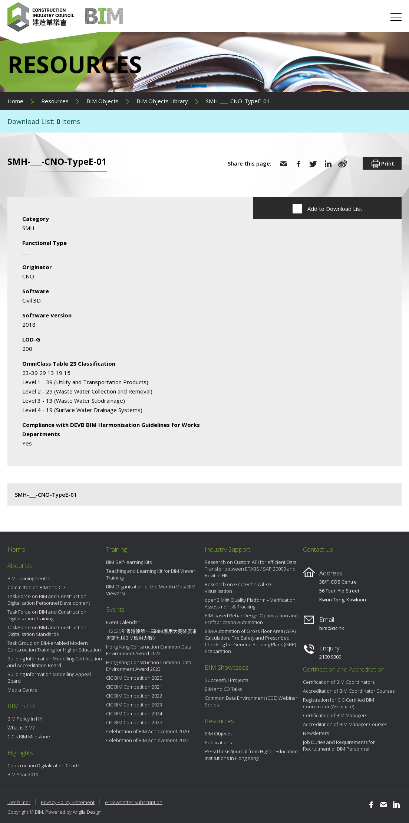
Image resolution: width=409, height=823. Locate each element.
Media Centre (22, 689)
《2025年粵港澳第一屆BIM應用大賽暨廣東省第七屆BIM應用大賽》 (151, 634)
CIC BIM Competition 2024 (134, 713)
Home (15, 101)
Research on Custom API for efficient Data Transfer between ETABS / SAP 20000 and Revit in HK (251, 569)
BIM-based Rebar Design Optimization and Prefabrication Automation (251, 619)
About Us (20, 565)
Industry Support (227, 549)
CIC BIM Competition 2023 (134, 704)
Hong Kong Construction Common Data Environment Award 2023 (148, 665)
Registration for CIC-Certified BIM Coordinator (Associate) (338, 703)
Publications (218, 742)
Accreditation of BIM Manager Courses (345, 724)
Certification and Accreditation (344, 669)
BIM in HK (21, 706)
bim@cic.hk (331, 628)
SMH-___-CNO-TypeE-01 (238, 101)
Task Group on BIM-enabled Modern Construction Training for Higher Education (54, 646)
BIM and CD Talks (223, 689)
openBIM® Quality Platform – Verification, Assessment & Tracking (251, 603)
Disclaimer (18, 802)
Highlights (20, 752)
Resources (55, 101)
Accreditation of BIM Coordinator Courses (349, 691)
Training (116, 549)
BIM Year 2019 (22, 774)
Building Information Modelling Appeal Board (49, 677)
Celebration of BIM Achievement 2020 (147, 731)
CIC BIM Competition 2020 (134, 678)
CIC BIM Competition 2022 (134, 695)
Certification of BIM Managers (335, 715)
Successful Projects (226, 680)
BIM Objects (102, 101)
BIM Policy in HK (24, 718)
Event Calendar (122, 622)
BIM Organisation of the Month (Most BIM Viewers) (150, 590)
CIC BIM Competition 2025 (134, 722)
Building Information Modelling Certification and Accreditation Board (54, 662)
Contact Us (318, 549)
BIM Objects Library (162, 101)
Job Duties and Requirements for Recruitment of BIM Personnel (339, 745)
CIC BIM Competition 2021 (134, 686)
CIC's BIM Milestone (28, 736)
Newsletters (316, 733)
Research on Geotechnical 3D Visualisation (238, 587)
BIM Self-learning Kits (129, 562)
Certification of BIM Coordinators (339, 682)
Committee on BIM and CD (36, 587)
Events (115, 609)
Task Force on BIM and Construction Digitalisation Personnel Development (48, 599)
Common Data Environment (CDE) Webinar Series (251, 701)
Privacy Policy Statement (68, 802)
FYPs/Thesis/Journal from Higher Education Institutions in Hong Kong (251, 754)
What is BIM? (20, 727)
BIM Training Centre (28, 578)
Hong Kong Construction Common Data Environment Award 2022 (148, 650)
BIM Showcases (226, 667)
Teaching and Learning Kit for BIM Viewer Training (150, 574)
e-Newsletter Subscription (133, 802)
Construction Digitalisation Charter (44, 765)
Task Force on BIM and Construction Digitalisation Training (46, 615)
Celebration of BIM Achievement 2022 (147, 740)
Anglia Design (87, 812)
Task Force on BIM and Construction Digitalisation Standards (46, 630)
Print (382, 164)
